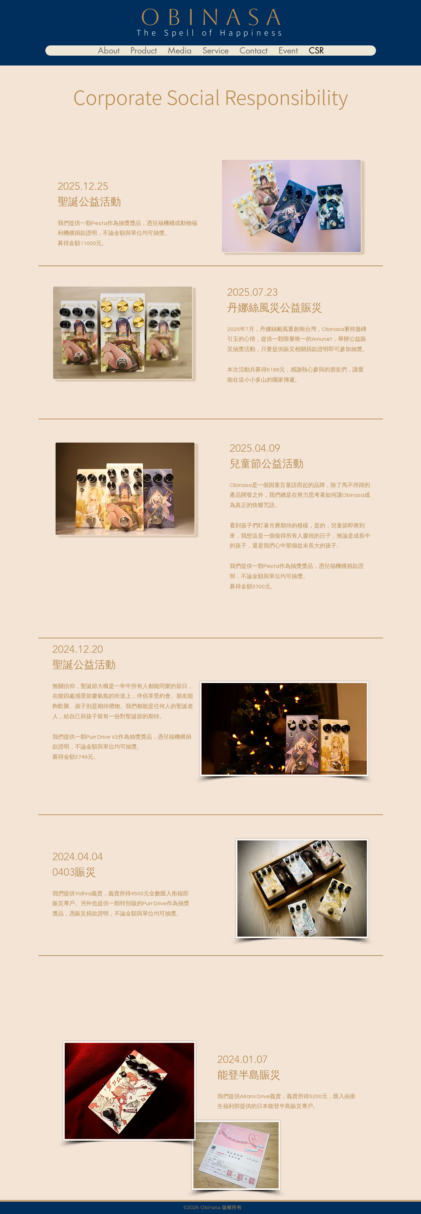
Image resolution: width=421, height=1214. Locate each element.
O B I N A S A (210, 17)
